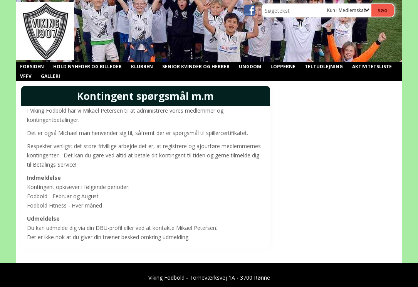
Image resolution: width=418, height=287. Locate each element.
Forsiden (32, 66)
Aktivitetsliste (372, 66)
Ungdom (250, 66)
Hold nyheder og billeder (87, 66)
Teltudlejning (324, 66)
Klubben (142, 66)
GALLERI (50, 76)
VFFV (26, 76)
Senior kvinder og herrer (196, 66)
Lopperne (282, 66)
